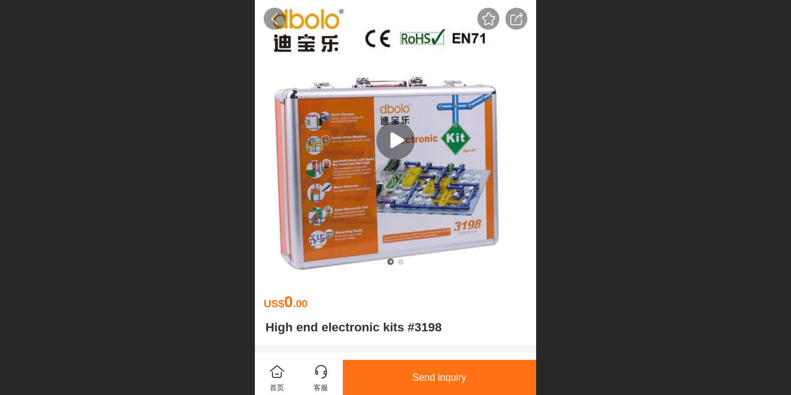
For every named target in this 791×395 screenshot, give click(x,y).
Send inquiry (439, 377)
